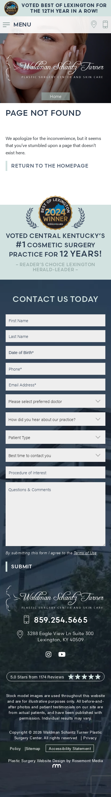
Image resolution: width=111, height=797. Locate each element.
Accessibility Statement (70, 748)
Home (55, 96)
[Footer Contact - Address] (55, 636)
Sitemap (33, 748)
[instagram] (48, 656)
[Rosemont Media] (55, 766)
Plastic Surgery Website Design (36, 760)
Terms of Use (85, 552)
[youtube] (62, 656)
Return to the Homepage (50, 165)
